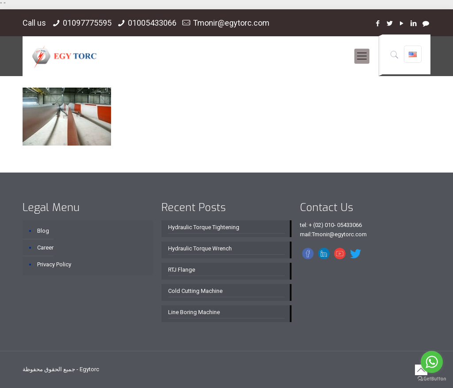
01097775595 (87, 22)
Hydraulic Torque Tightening (203, 227)
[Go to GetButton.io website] (432, 379)
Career (45, 247)
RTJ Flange (181, 269)
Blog (43, 230)
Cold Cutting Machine (195, 291)
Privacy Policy (54, 264)
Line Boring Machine (194, 312)
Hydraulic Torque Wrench (200, 248)
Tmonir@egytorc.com (231, 22)
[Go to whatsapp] (432, 362)
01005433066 (152, 22)
